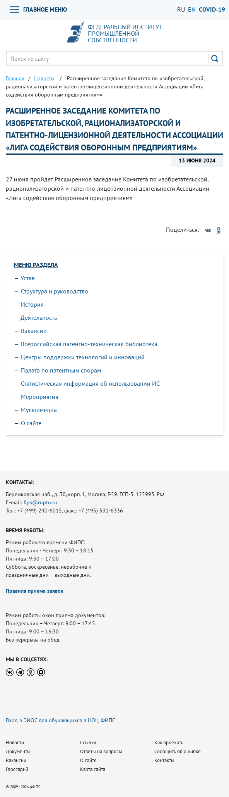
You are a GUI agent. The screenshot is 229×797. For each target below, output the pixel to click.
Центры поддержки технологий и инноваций (83, 357)
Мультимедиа (39, 410)
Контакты (164, 760)
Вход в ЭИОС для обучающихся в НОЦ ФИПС (60, 720)
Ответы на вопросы (101, 751)
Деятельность (39, 317)
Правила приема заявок (34, 590)
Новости (15, 742)
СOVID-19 (212, 9)
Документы (18, 751)
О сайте (31, 423)
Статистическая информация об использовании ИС (90, 383)
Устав (28, 278)
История (32, 304)
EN (192, 9)
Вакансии (34, 331)
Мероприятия (39, 396)
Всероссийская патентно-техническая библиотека (89, 344)
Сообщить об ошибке (177, 751)
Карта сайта (92, 769)
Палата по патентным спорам (61, 370)
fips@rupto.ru (40, 502)
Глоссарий (17, 769)
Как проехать (168, 742)
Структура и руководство (54, 291)
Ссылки (88, 742)
